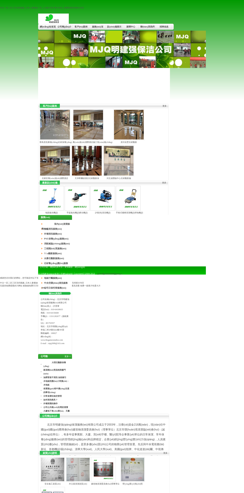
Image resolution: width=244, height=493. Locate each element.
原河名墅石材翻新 (129, 142)
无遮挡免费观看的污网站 (11, 286)
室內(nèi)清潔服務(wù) (56, 224)
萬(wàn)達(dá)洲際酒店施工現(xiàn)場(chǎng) (92, 142)
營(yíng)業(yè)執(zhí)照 (133, 484)
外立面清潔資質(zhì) (78, 484)
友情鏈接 (69, 267)
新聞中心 (130, 26)
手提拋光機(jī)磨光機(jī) (77, 213)
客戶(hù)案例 (81, 26)
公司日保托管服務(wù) (55, 288)
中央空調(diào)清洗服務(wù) (55, 283)
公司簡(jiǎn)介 (64, 26)
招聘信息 (164, 26)
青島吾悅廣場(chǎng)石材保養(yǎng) (55, 142)
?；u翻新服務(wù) (53, 253)
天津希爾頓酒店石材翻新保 (87, 178)
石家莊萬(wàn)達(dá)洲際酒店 (55, 178)
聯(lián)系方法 (56, 267)
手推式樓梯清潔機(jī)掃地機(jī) (129, 213)
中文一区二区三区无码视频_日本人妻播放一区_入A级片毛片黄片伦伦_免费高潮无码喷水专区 (42, 8)
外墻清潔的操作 (50, 403)
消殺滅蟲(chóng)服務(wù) (57, 243)
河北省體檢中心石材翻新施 (119, 178)
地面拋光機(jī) (51, 213)
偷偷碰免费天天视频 (32, 286)
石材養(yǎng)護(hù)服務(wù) (55, 264)
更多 (164, 106)
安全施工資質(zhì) (53, 484)
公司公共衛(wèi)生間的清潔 (55, 407)
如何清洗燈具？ (50, 400)
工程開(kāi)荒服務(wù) (55, 248)
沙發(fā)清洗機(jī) (102, 213)
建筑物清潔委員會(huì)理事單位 (105, 484)
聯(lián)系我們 (147, 26)
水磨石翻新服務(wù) (54, 258)
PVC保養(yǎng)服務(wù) (56, 238)
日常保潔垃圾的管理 (52, 396)
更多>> (68, 356)
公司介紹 (44, 267)
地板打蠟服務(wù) (53, 278)
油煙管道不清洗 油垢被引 (54, 377)
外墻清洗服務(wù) (53, 234)
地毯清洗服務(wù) (53, 229)
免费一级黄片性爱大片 (90, 286)
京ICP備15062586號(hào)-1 (109, 274)
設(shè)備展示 (114, 26)
